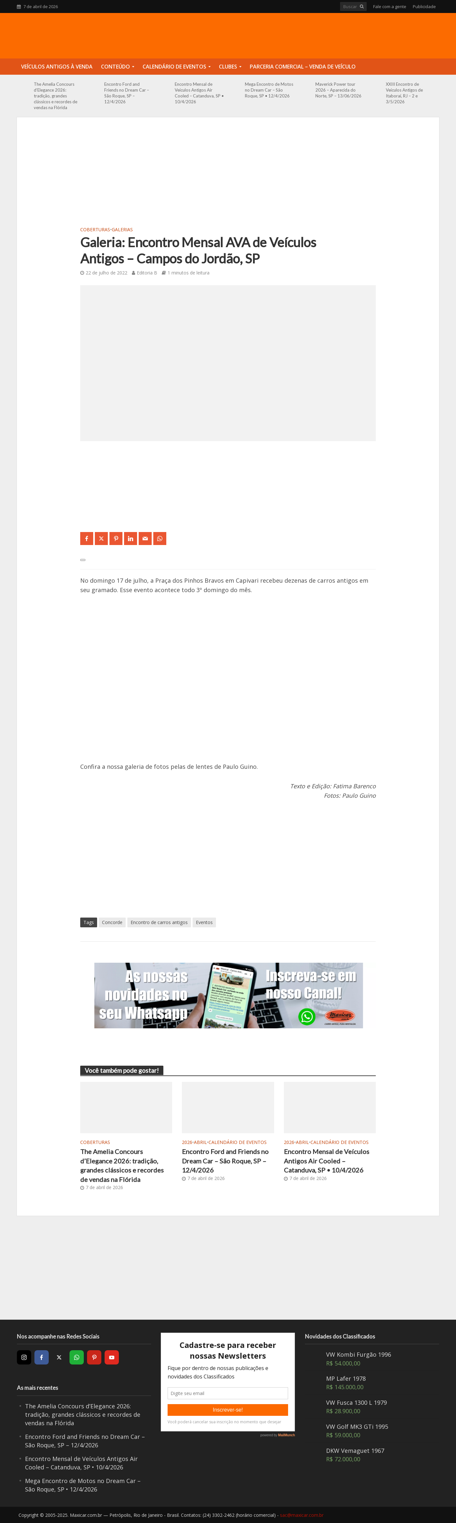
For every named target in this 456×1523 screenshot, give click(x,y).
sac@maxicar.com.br (301, 1515)
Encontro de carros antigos (159, 922)
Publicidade (424, 6)
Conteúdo (115, 66)
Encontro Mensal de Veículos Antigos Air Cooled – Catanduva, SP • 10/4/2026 (199, 93)
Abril (200, 1142)
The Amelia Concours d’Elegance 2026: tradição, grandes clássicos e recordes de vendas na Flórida (55, 96)
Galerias (122, 229)
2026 (187, 1142)
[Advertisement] (228, 175)
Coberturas (95, 229)
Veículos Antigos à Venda (57, 66)
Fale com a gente (389, 6)
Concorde (112, 922)
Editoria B (147, 273)
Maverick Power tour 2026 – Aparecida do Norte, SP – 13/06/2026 (338, 90)
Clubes (228, 66)
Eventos (204, 922)
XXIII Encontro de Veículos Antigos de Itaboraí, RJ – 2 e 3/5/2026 (404, 93)
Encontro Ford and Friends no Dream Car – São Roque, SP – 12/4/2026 (126, 93)
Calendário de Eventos (174, 66)
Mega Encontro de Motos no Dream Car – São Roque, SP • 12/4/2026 (269, 90)
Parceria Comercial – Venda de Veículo (303, 66)
